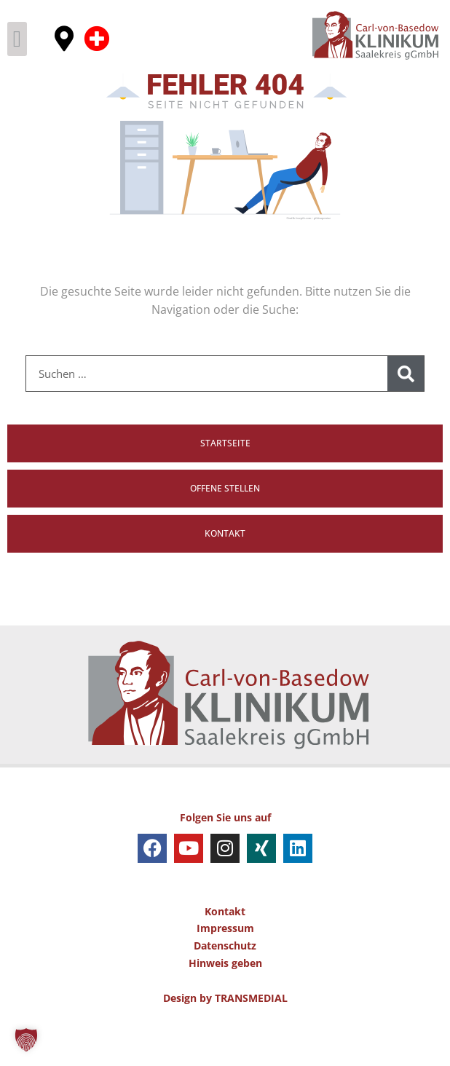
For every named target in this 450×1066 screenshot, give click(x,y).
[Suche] (405, 412)
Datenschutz (225, 984)
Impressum (225, 967)
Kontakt (225, 949)
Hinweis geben (225, 1001)
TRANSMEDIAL (251, 1036)
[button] (17, 39)
